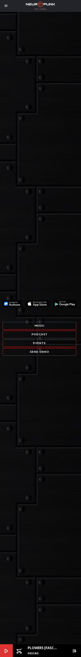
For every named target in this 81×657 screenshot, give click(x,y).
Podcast (40, 334)
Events (39, 343)
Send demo (39, 351)
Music (40, 325)
